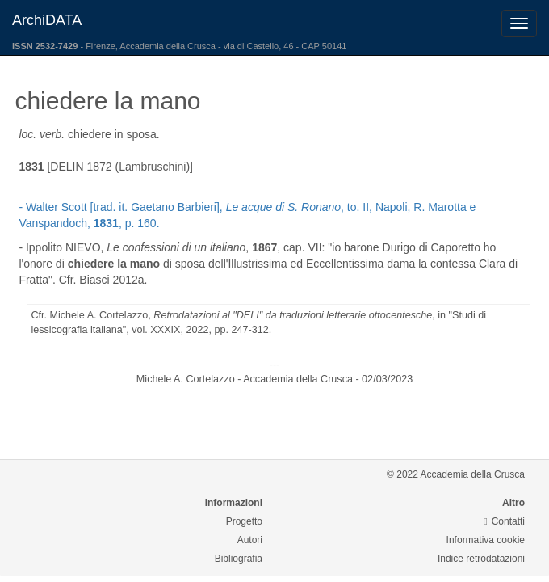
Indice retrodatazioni (481, 558)
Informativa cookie (485, 540)
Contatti (504, 521)
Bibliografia (238, 558)
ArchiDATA (47, 20)
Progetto (244, 521)
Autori (249, 540)
